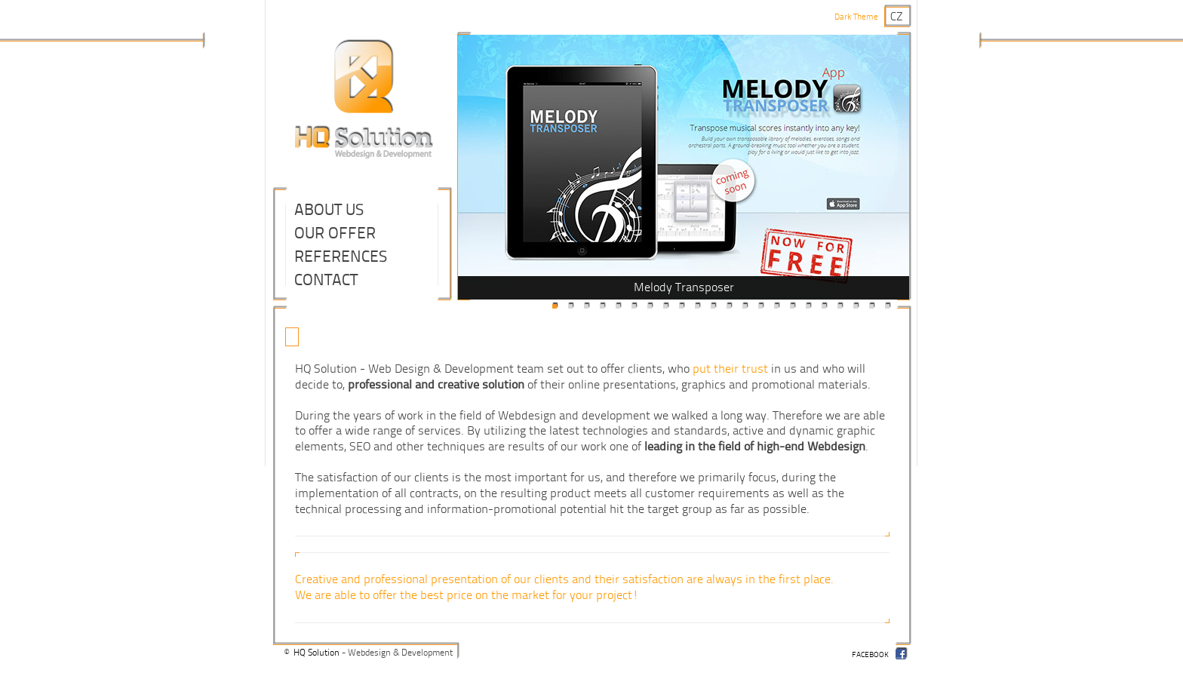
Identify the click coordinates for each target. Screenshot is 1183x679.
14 (760, 306)
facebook (870, 654)
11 (713, 306)
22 (887, 306)
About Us (329, 210)
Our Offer (335, 233)
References (340, 256)
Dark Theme (856, 17)
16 (792, 306)
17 (808, 306)
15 (776, 306)
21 (871, 306)
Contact (326, 280)
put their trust (730, 368)
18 (824, 306)
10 (697, 306)
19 (840, 306)
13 (744, 306)
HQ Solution (316, 652)
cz (896, 17)
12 (729, 306)
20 (855, 306)
